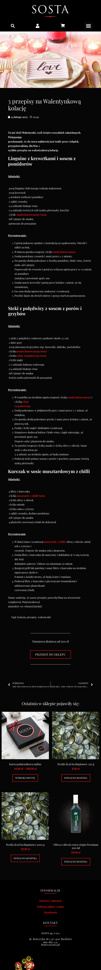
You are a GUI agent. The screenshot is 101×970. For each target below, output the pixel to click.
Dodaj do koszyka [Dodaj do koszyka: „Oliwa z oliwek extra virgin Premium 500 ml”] (75, 861)
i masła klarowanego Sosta (30, 214)
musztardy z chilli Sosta (31, 495)
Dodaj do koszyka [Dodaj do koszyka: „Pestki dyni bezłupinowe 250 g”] (75, 777)
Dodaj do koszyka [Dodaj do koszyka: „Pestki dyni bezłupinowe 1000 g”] (25, 858)
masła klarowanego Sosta (32, 351)
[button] (13, 26)
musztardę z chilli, (55, 541)
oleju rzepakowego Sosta (31, 355)
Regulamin (50, 912)
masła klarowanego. (64, 252)
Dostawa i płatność (50, 900)
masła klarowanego (79, 397)
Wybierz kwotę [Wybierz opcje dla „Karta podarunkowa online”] (25, 777)
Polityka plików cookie (50, 906)
